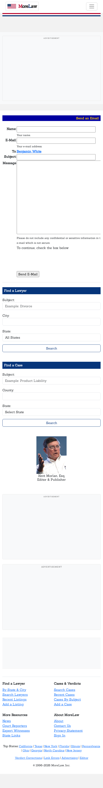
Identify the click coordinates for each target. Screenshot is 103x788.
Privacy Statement (68, 731)
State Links (11, 735)
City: (5, 316)
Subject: (8, 300)
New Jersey (74, 750)
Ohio (26, 750)
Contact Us (62, 726)
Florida (64, 746)
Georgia (36, 750)
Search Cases (64, 690)
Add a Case (63, 704)
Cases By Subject (67, 699)
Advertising (70, 758)
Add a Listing (13, 704)
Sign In (59, 735)
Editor (84, 758)
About (58, 721)
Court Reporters (14, 726)
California (25, 746)
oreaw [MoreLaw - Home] (22, 6)
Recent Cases (64, 695)
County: (8, 390)
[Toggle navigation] (91, 6)
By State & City (14, 690)
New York (50, 746)
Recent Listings (14, 699)
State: (6, 331)
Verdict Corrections (28, 758)
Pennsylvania (91, 746)
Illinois (75, 746)
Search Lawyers (15, 695)
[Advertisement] (51, 69)
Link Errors (52, 758)
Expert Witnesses (16, 731)
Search (51, 348)
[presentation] (47, 263)
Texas (38, 746)
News (6, 721)
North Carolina (54, 750)
